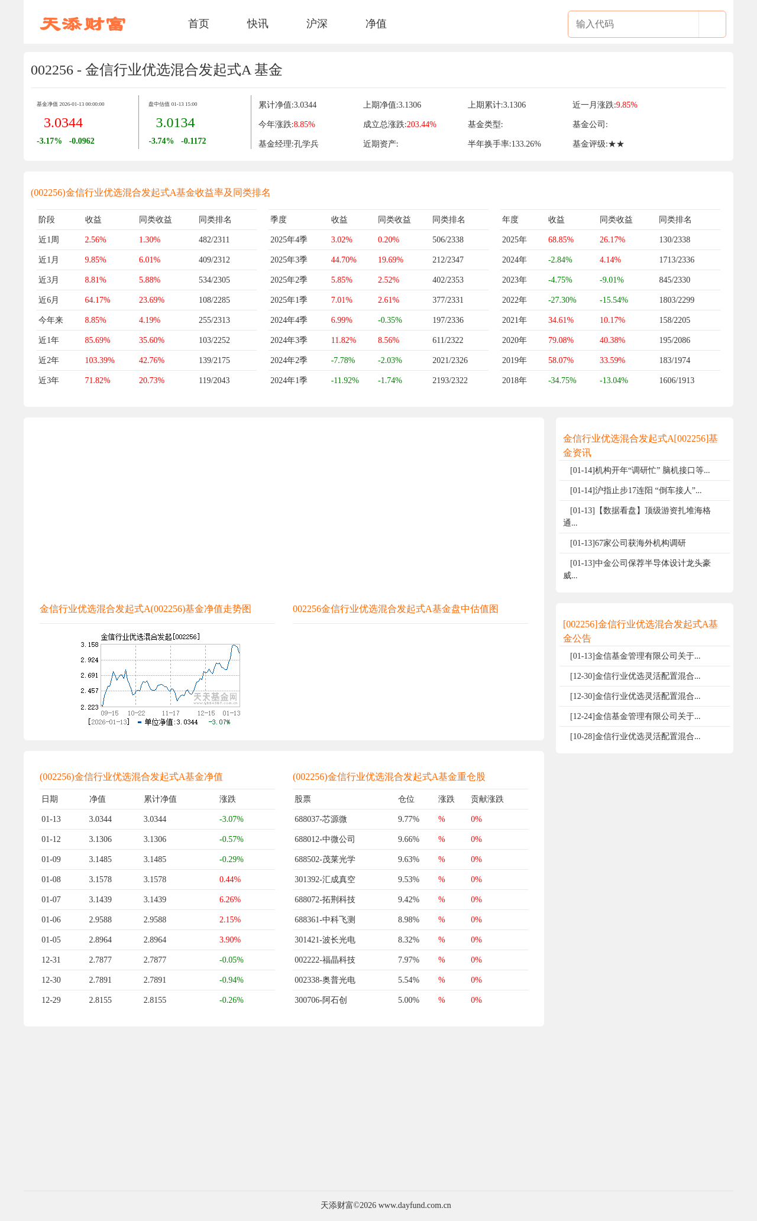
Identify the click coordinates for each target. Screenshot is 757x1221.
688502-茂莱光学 (325, 859)
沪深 (317, 24)
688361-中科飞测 (325, 919)
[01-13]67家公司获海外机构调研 (628, 543)
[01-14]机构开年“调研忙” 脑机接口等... (640, 470)
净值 (376, 24)
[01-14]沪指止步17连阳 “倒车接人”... (635, 490)
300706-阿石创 (321, 1000)
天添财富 (337, 1205)
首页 (198, 24)
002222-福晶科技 (325, 960)
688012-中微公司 (325, 839)
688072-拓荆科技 (325, 899)
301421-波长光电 (325, 939)
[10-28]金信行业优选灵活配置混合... (635, 736)
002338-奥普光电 (325, 980)
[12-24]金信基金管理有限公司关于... (635, 716)
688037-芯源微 (321, 819)
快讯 (257, 24)
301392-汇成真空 (325, 879)
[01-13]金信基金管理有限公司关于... (635, 656)
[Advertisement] (284, 507)
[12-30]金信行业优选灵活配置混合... (635, 676)
